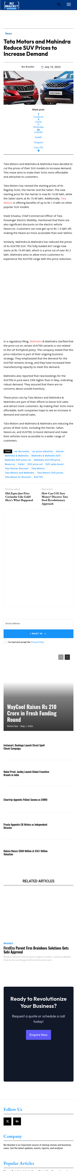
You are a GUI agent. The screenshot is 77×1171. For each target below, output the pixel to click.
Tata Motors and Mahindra (19, 442)
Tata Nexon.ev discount (18, 446)
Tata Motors (38, 438)
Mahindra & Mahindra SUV (46, 425)
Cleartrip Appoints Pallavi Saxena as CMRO (25, 769)
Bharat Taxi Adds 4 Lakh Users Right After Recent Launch (36, 1141)
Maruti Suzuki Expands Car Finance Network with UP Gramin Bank (37, 1151)
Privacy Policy (37, 611)
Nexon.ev (10, 433)
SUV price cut (35, 433)
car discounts (21, 420)
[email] (38, 593)
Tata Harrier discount (16, 438)
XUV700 (38, 446)
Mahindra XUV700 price (47, 429)
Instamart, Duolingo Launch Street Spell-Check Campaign (24, 716)
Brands (8, 913)
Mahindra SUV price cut (18, 429)
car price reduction (42, 420)
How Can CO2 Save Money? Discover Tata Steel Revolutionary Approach (55, 468)
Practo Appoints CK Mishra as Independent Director (25, 795)
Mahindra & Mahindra (17, 425)
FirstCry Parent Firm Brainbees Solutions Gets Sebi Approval (36, 919)
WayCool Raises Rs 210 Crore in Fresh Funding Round (32, 682)
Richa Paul (12, 695)
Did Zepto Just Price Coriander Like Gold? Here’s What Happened (19, 466)
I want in (38, 603)
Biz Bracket (28, 66)
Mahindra (36, 310)
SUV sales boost (55, 433)
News (8, 33)
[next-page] (67, 626)
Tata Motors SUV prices (50, 442)
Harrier (60, 420)
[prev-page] (60, 626)
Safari (21, 433)
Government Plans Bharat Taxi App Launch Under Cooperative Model (38, 1162)
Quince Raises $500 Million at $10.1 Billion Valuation (25, 821)
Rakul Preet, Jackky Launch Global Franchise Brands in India (26, 742)
